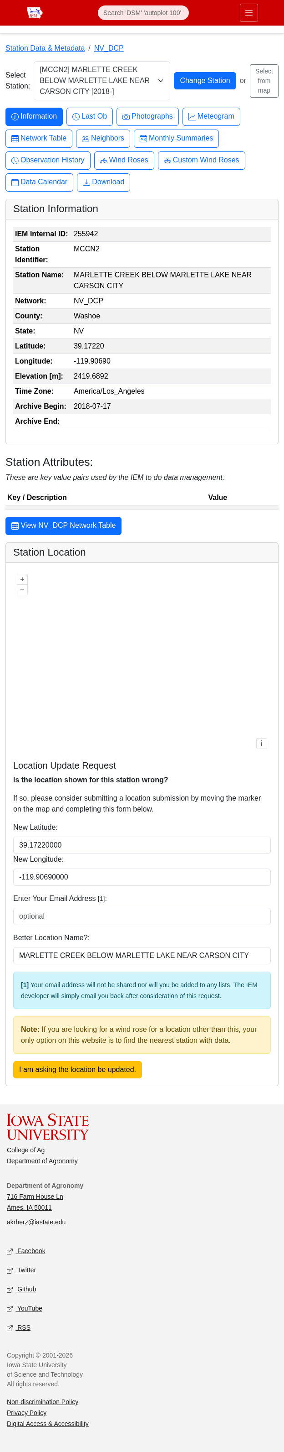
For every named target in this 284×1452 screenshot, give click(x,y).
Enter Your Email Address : (60, 898)
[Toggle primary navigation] (249, 13)
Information (34, 116)
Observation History (48, 160)
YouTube (24, 1309)
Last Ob (89, 116)
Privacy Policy (26, 1412)
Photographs (147, 116)
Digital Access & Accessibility (48, 1423)
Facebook (26, 1251)
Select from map (264, 81)
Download (103, 182)
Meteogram (211, 116)
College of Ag (26, 1150)
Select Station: (17, 80)
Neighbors (103, 138)
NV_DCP (109, 48)
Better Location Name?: (51, 938)
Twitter (21, 1271)
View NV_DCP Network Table (63, 526)
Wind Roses (124, 160)
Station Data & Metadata (45, 48)
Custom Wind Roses (201, 160)
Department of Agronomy (42, 1161)
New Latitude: (35, 827)
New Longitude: (38, 859)
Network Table (38, 138)
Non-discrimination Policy (42, 1401)
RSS (18, 1328)
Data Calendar (39, 182)
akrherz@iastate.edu (36, 1222)
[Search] (143, 12)
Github (21, 1290)
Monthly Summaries (176, 138)
